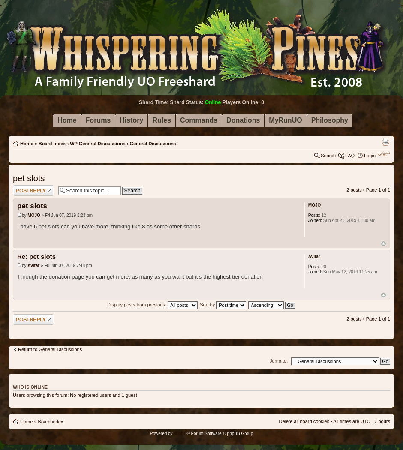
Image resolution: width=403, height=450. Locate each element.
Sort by (223, 304)
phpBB (180, 433)
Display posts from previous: (152, 304)
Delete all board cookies (304, 421)
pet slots (29, 178)
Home (26, 143)
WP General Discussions (97, 143)
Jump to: (279, 360)
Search (328, 155)
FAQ (350, 155)
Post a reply (33, 190)
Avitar (33, 265)
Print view (385, 142)
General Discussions (152, 143)
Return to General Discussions (50, 349)
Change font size (384, 154)
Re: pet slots (36, 256)
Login (370, 155)
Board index (52, 143)
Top (383, 243)
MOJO (33, 215)
